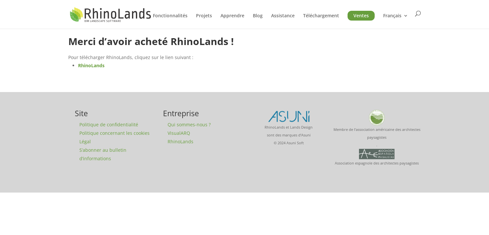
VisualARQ (179, 133)
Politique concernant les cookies (114, 133)
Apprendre (232, 16)
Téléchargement (321, 16)
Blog (258, 16)
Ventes (361, 15)
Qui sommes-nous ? (189, 124)
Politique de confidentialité (108, 124)
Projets (204, 16)
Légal (85, 141)
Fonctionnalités (170, 16)
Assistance (283, 16)
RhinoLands (91, 65)
